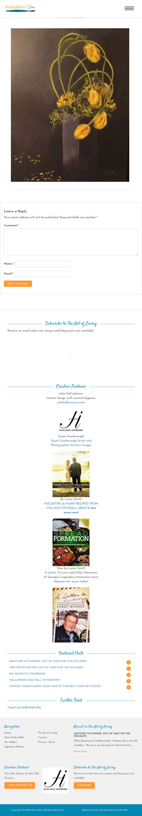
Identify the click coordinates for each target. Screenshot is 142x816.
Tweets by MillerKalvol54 (24, 707)
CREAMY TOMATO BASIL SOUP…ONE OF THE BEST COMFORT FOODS (55, 686)
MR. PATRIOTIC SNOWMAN (27, 673)
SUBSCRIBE (84, 785)
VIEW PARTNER (19, 785)
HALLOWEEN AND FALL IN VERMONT (34, 680)
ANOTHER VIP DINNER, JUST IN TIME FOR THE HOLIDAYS (48, 661)
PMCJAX (123, 810)
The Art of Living (47, 733)
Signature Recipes (14, 747)
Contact (42, 737)
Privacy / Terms (46, 742)
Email (9, 273)
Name (9, 263)
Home (7, 733)
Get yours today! (77, 581)
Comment (11, 225)
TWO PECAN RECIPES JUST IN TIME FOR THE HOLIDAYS (46, 667)
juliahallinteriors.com (71, 402)
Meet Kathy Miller (14, 737)
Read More (80, 751)
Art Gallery (10, 742)
